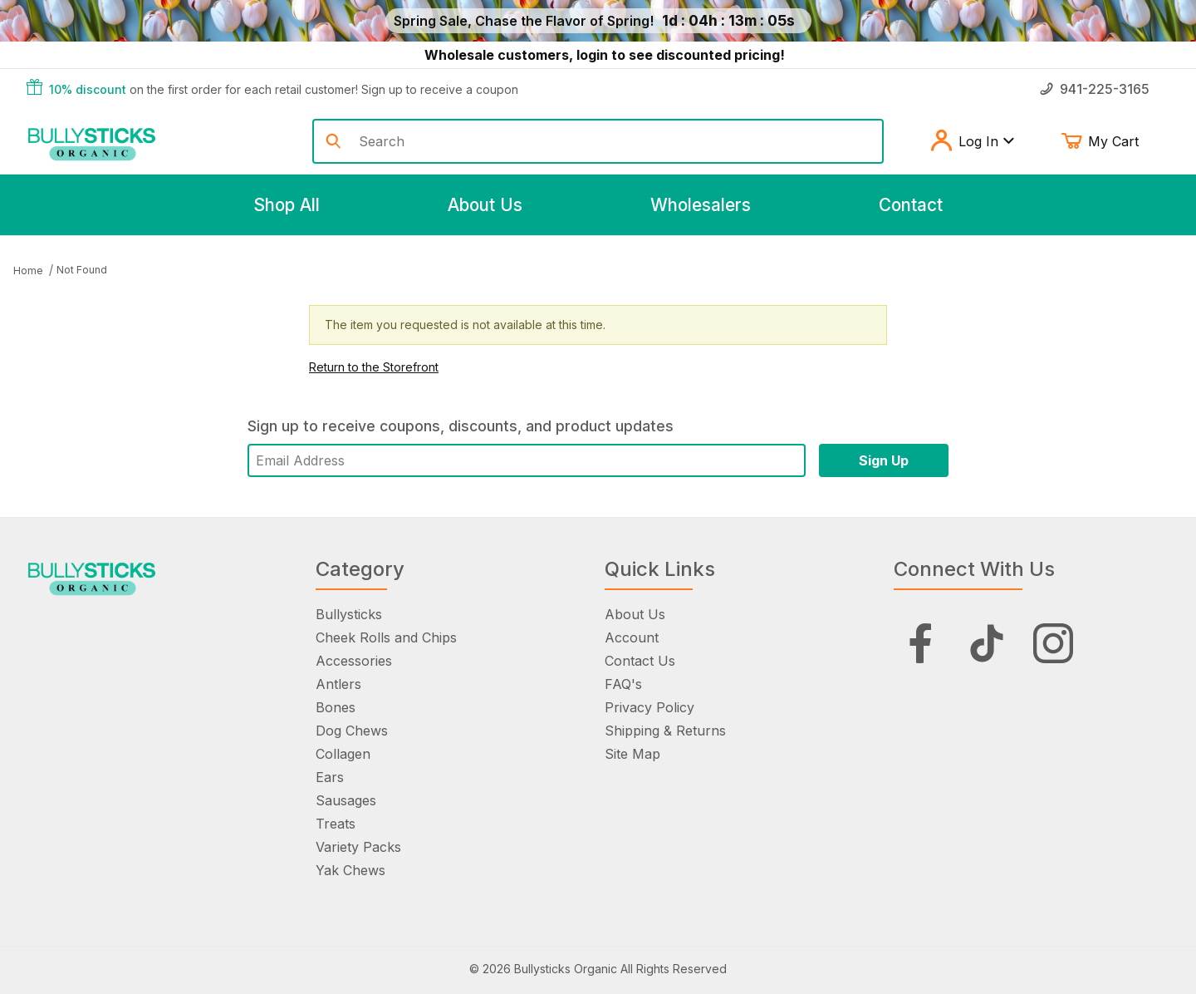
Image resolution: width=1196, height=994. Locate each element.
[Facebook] (920, 643)
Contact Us (640, 660)
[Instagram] (1053, 643)
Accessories (354, 660)
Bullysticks (349, 614)
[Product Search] (614, 141)
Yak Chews (350, 870)
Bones (335, 707)
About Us (635, 614)
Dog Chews (352, 730)
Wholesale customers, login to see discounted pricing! (604, 55)
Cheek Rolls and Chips (386, 637)
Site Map (632, 754)
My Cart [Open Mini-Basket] (1112, 141)
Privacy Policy (649, 707)
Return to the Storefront (374, 367)
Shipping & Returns (665, 730)
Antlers (338, 684)
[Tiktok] (987, 643)
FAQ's (623, 684)
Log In (972, 141)
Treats (335, 823)
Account (632, 637)
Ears (330, 777)
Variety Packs (358, 847)
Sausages (346, 800)
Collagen (343, 754)
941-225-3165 (1094, 89)
